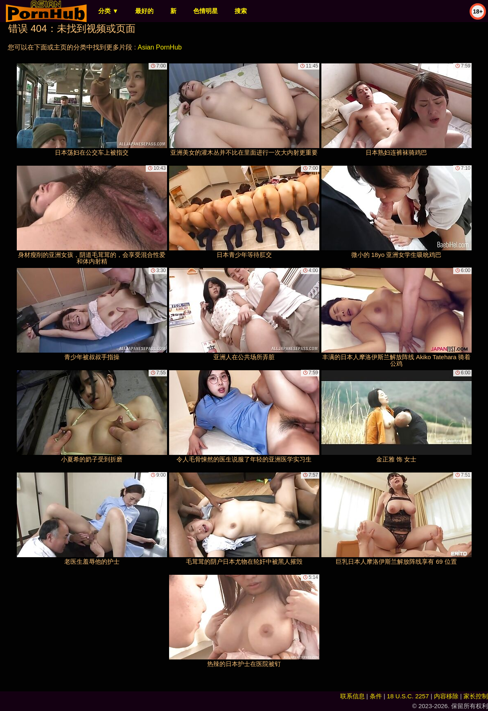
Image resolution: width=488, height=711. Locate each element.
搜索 (241, 10)
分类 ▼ (108, 10)
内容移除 (446, 696)
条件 (376, 696)
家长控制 (475, 696)
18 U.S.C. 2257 (408, 696)
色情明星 (205, 10)
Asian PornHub (160, 47)
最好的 (144, 10)
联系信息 (352, 696)
